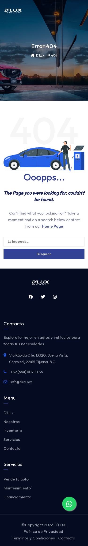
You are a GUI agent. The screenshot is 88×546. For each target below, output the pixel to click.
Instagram (54, 297)
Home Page (52, 226)
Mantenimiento (17, 487)
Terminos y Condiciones (33, 537)
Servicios (12, 439)
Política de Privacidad (43, 531)
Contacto (12, 448)
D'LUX (60, 524)
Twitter (41, 297)
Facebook (29, 297)
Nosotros (12, 421)
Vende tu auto (16, 479)
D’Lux (9, 412)
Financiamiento (17, 496)
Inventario (13, 430)
